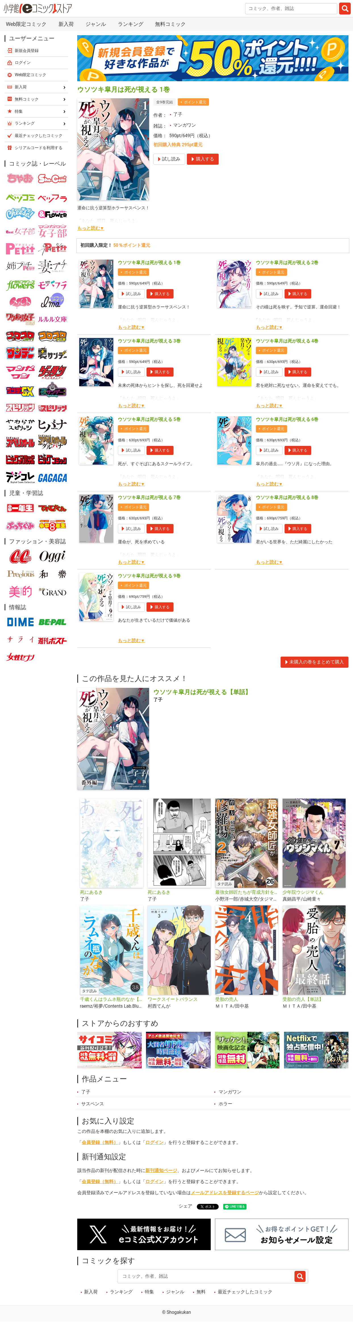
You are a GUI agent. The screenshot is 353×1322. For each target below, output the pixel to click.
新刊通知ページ (161, 1170)
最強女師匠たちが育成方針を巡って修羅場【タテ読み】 (246, 892)
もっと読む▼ (90, 228)
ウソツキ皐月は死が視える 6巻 (287, 419)
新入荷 (66, 24)
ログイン (154, 1142)
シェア (185, 1206)
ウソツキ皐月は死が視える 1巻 (149, 262)
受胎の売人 (226, 999)
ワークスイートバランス (173, 999)
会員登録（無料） (100, 1142)
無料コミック (170, 24)
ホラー (225, 1103)
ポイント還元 (195, 102)
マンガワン (184, 125)
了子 (177, 114)
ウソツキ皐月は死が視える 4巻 (287, 341)
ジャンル (95, 24)
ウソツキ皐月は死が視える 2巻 (287, 262)
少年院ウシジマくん (303, 892)
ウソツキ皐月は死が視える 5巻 (149, 419)
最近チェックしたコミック (245, 1291)
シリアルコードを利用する (38, 147)
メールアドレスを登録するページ (225, 1192)
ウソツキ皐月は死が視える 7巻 (149, 497)
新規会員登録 (27, 50)
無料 (201, 1291)
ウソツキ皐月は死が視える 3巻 (149, 341)
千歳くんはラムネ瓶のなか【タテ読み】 (111, 999)
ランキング (130, 24)
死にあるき (91, 892)
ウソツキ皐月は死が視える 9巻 (149, 575)
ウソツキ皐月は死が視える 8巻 (287, 497)
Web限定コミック (26, 24)
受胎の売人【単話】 (303, 999)
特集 (149, 1291)
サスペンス (92, 1103)
